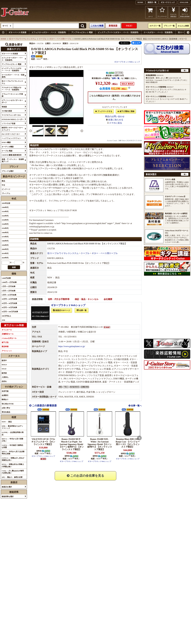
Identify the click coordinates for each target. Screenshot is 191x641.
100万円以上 (6, 316)
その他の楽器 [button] (7, 111)
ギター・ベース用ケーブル (60, 39)
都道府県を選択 (8, 496)
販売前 (4, 373)
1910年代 (5, 211)
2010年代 (5, 253)
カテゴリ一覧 (155, 26)
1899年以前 (6, 203)
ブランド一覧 (169, 26)
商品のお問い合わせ (114, 116)
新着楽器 (113, 26)
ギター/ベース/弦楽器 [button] (10, 54)
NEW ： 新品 (7, 422)
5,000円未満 (6, 278)
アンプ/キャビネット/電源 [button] (11, 64)
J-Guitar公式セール (9, 338)
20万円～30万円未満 (9, 303)
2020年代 (5, 258)
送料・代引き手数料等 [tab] (58, 302)
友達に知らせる (115, 120)
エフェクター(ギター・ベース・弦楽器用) (49, 32)
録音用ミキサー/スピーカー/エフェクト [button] (12, 129)
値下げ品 (5, 342)
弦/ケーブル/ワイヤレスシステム (22, 39)
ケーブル (42, 39)
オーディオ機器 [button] (8, 147)
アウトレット (7, 351)
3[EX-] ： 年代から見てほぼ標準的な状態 (13, 453)
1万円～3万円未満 (8, 286)
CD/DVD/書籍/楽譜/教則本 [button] (12, 155)
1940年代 (5, 224)
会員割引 (5, 395)
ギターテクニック (168, 2)
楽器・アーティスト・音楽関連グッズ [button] (13, 160)
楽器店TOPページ (61, 314)
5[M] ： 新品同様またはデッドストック (12, 427)
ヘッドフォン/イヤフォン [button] (11, 138)
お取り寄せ (6, 408)
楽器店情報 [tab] (37, 302)
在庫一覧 (82, 314)
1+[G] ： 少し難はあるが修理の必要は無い (13, 472)
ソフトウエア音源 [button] (8, 123)
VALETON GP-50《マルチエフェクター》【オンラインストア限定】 (43, 445)
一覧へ (184, 70)
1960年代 (5, 232)
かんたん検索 (183, 26)
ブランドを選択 (8, 171)
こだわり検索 (97, 26)
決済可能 (5, 391)
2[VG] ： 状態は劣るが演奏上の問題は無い (13, 465)
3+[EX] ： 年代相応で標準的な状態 (12, 446)
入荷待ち (5, 377)
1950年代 (5, 228)
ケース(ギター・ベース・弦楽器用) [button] (13, 76)
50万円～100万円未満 (10, 312)
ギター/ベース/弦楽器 (17, 32)
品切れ (4, 381)
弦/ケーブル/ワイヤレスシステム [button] (12, 82)
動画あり (5, 399)
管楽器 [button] (4, 107)
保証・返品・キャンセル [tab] (86, 302)
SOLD (4, 369)
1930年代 (5, 220)
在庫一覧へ (136, 409)
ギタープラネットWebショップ (127, 62)
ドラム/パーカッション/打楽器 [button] (12, 95)
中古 (3, 185)
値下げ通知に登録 (125, 111)
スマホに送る (115, 123)
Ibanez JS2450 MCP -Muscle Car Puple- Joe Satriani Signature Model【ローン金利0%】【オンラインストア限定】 (71, 447)
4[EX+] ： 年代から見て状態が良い (12, 440)
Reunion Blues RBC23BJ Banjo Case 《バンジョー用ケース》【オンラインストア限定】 (128, 446)
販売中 (4, 360)
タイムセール (7, 330)
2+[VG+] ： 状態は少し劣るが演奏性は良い (13, 459)
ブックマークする (103, 111)
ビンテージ (6, 189)
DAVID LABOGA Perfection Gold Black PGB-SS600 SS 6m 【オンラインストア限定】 (87, 247)
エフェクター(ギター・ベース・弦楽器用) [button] (12, 59)
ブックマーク (162, 12)
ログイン (184, 12)
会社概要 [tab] (108, 302)
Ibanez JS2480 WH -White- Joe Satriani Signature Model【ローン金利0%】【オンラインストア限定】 (99, 447)
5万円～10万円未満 (9, 295)
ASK (3, 320)
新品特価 (5, 346)
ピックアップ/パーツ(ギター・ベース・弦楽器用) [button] (11, 69)
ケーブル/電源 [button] (7, 151)
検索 (14, 267)
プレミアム (6, 193)
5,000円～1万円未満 (9, 282)
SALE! (129, 26)
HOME (140, 2)
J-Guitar (15, 12)
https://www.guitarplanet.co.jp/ (71, 350)
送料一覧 (115, 78)
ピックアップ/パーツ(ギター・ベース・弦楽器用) (118, 32)
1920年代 (5, 216)
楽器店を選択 (7, 487)
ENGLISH (184, 2)
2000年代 (5, 249)
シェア (136, 43)
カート (150, 12)
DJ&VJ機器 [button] (6, 142)
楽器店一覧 (152, 2)
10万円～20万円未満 (9, 299)
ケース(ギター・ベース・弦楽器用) (158, 32)
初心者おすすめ (8, 404)
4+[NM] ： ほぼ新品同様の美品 (13, 433)
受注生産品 (6, 412)
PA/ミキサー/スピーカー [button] (11, 134)
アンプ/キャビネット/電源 (82, 32)
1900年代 (5, 207)
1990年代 (5, 245)
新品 (3, 181)
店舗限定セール (8, 334)
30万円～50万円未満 (9, 307)
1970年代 (5, 237)
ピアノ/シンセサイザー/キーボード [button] (12, 101)
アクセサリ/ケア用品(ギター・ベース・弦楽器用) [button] (11, 89)
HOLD (4, 364)
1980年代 (5, 241)
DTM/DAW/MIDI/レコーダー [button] (13, 119)
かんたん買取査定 (173, 12)
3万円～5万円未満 (8, 291)
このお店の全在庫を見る (85, 479)
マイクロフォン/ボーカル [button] (11, 115)
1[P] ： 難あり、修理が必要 (12, 477)
